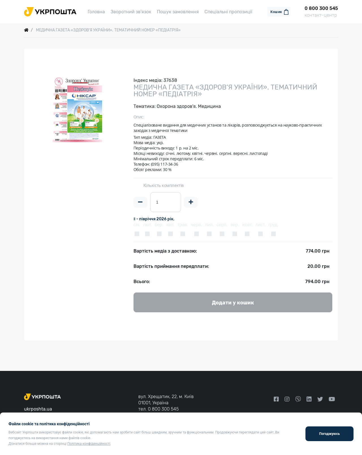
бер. (159, 226)
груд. (273, 226)
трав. (182, 226)
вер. (234, 226)
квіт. (170, 226)
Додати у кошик (233, 305)
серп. (222, 226)
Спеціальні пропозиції (228, 12)
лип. (209, 226)
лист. (260, 226)
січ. (136, 226)
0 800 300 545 (163, 409)
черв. (196, 226)
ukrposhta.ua (38, 409)
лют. (147, 226)
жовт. (247, 226)
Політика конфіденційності (88, 444)
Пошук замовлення (178, 12)
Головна (96, 12)
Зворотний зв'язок (131, 12)
